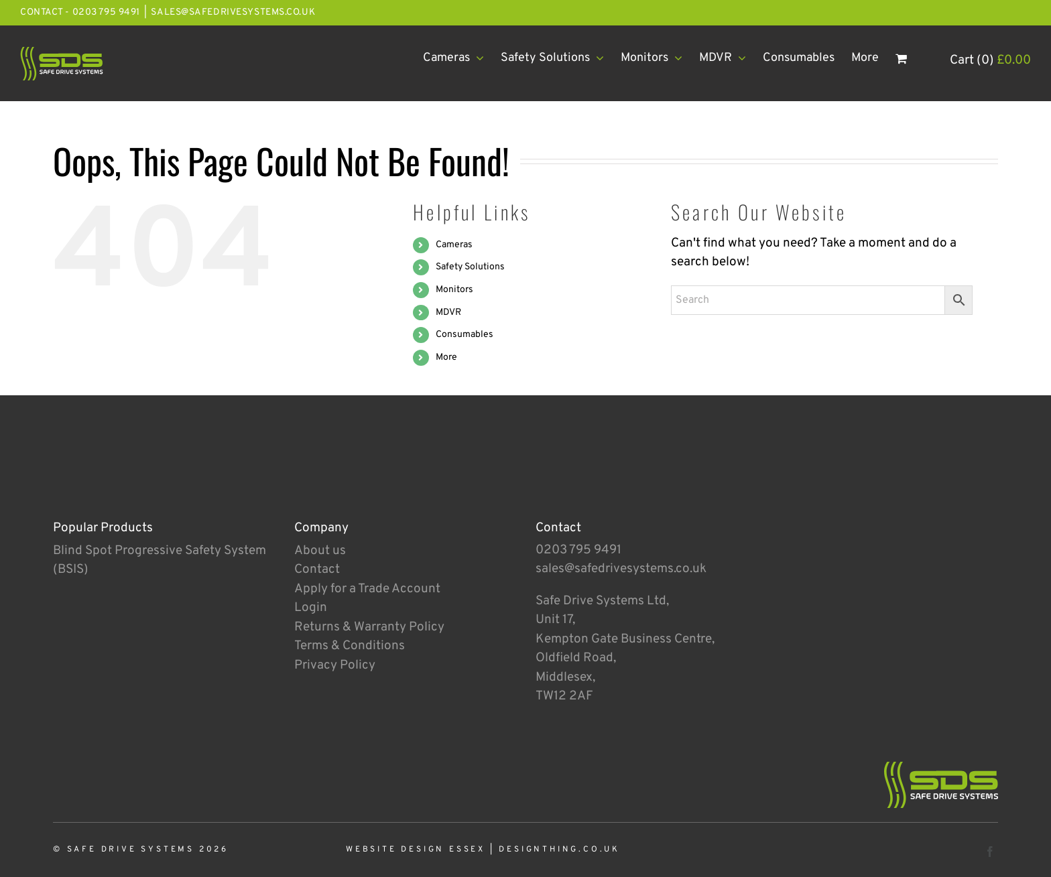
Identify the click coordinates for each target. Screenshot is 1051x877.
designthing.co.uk (559, 849)
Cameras (454, 245)
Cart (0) (990, 60)
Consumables (464, 334)
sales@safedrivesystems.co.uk (233, 12)
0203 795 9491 (578, 550)
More (446, 357)
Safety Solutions (470, 267)
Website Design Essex (415, 849)
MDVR (448, 312)
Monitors (454, 289)
